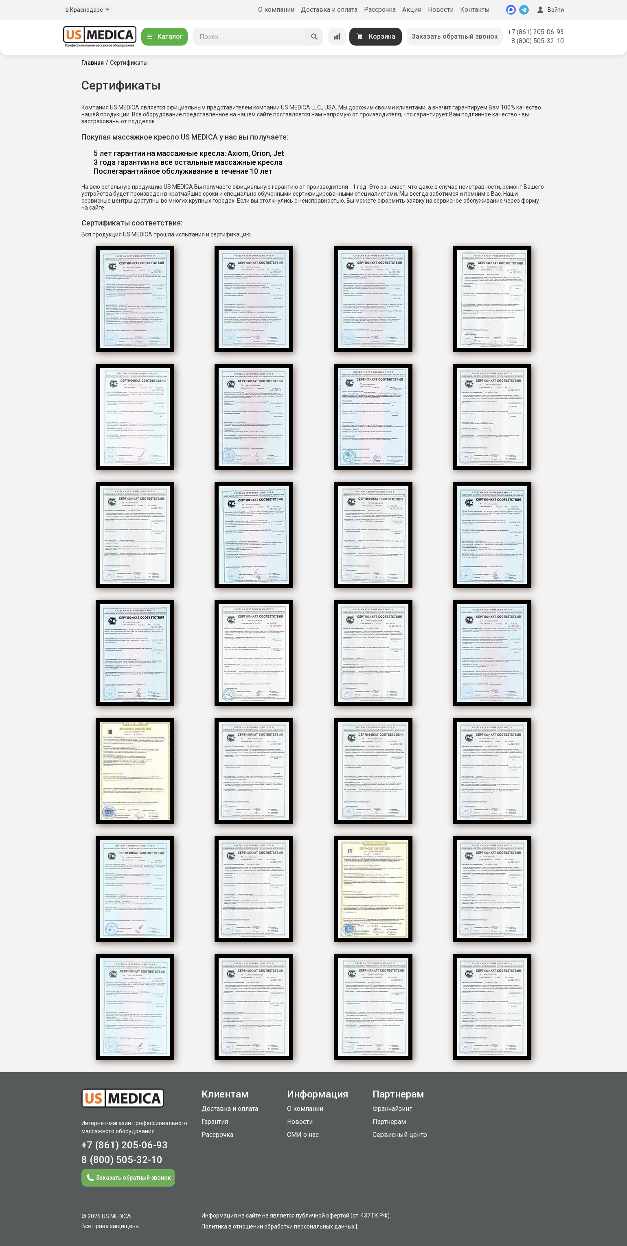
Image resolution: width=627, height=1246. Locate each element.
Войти (549, 10)
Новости (441, 9)
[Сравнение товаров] (337, 37)
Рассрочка (380, 9)
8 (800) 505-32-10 (537, 41)
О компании (276, 9)
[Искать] (314, 37)
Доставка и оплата (329, 9)
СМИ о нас (303, 1135)
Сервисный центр (400, 1135)
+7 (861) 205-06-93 (536, 32)
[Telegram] (524, 10)
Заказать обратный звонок (455, 36)
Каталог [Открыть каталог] (164, 36)
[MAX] (511, 10)
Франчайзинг (392, 1109)
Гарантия (215, 1122)
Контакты (475, 9)
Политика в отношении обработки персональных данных (278, 1226)
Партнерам (389, 1122)
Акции (411, 9)
